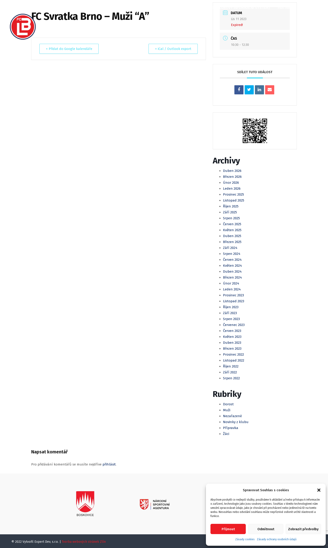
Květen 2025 (232, 230)
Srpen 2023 (231, 319)
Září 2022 (230, 372)
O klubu (72, 7)
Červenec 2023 (234, 325)
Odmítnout (265, 529)
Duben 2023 (232, 343)
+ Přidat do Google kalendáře (69, 49)
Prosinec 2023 (233, 295)
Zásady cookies (245, 539)
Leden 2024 (232, 289)
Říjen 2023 (230, 307)
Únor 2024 (231, 283)
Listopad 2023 (233, 301)
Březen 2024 (232, 277)
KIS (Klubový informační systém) (239, 7)
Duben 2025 (232, 236)
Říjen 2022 (230, 366)
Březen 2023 (232, 348)
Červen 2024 (232, 260)
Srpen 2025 (231, 218)
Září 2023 (230, 313)
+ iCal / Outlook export (173, 49)
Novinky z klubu (236, 422)
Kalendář (116, 7)
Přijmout (228, 529)
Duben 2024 (232, 271)
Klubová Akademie (185, 7)
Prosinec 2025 (233, 194)
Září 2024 (230, 248)
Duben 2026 (232, 171)
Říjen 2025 (230, 206)
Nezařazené (232, 416)
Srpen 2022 (231, 378)
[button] (319, 490)
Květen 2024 (232, 266)
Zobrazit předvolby (303, 529)
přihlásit (109, 464)
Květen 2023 (232, 337)
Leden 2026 (232, 188)
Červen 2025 (232, 224)
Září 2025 (230, 212)
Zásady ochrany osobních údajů (277, 539)
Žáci (226, 434)
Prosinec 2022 (233, 354)
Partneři (285, 7)
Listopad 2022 (233, 360)
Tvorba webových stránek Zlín (84, 542)
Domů (52, 7)
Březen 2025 (232, 242)
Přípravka (230, 428)
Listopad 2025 (233, 200)
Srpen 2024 (231, 254)
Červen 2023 (232, 331)
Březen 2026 (232, 177)
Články (93, 7)
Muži (136, 7)
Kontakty (55, 23)
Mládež (154, 7)
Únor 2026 (231, 183)
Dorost (228, 404)
